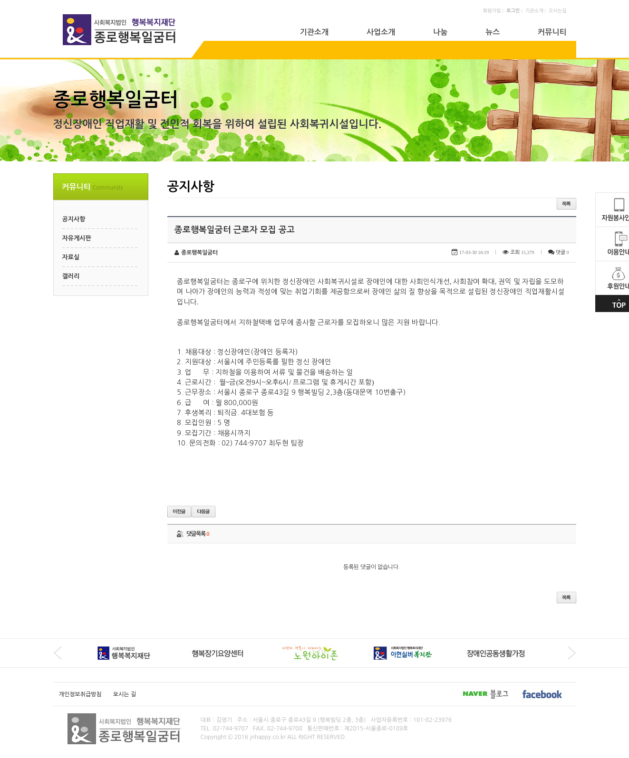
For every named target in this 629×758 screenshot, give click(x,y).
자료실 (71, 257)
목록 (566, 203)
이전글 (179, 511)
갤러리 (71, 276)
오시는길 (558, 10)
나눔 (440, 32)
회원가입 (492, 10)
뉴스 (492, 32)
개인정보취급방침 (80, 694)
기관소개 (534, 10)
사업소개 (381, 32)
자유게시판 (76, 238)
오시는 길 (124, 694)
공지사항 (74, 219)
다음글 (203, 511)
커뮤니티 (552, 32)
